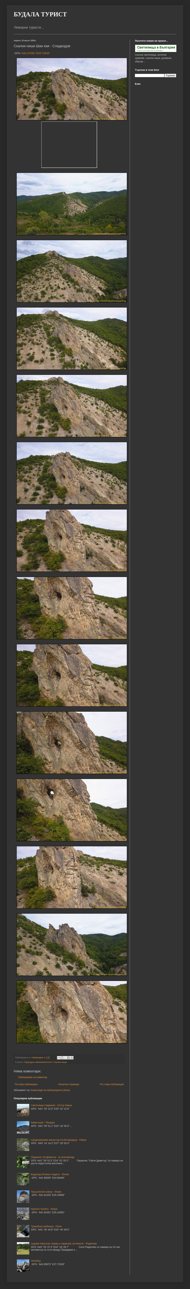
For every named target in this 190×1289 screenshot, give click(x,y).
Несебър (36, 1260)
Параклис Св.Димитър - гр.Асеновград (52, 1157)
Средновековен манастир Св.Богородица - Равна (58, 1140)
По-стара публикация (112, 1084)
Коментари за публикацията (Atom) (50, 1090)
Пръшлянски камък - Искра (46, 1191)
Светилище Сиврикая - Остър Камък (51, 1105)
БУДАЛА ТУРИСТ (40, 14)
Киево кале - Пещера (43, 1122)
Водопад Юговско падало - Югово (50, 1174)
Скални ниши (60, 1062)
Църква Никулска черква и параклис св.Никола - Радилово (64, 1243)
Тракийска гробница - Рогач (46, 1226)
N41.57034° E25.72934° (36, 53)
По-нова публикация (26, 1084)
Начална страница (68, 1084)
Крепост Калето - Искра (44, 1209)
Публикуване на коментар (32, 1077)
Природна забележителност (38, 1062)
